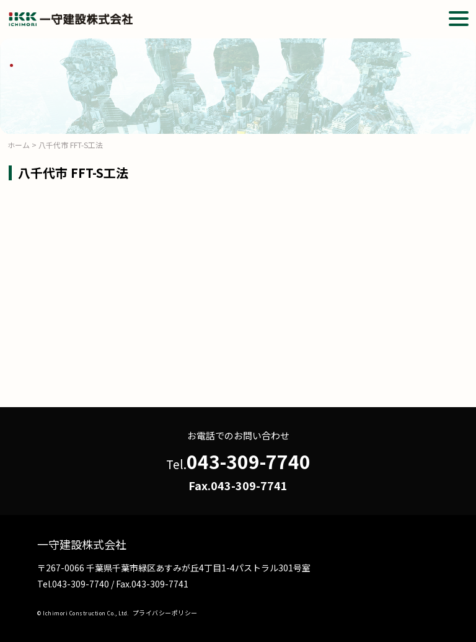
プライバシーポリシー (165, 612)
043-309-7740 (249, 461)
